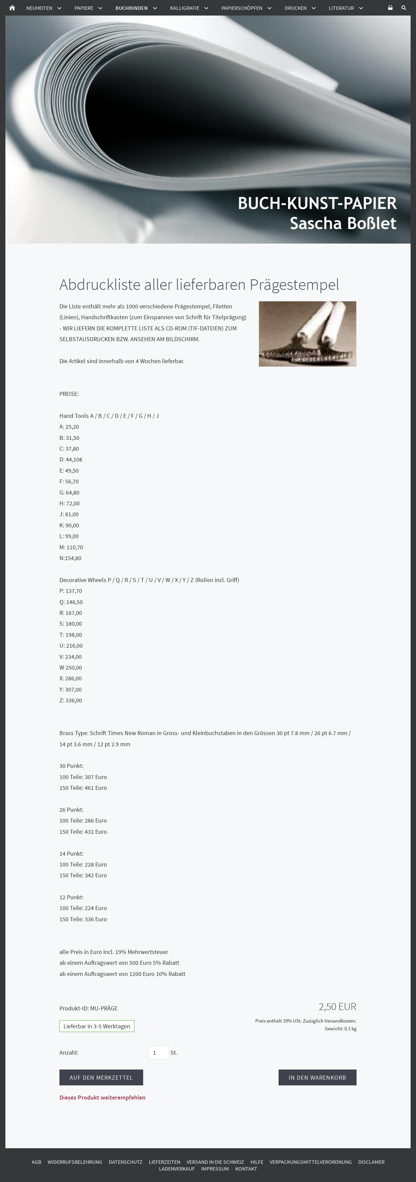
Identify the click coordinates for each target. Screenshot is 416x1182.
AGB (36, 1161)
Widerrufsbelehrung (75, 1161)
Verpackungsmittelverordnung (311, 1161)
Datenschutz (125, 1161)
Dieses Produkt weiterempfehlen (102, 1097)
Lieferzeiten (164, 1161)
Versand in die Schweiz (215, 1161)
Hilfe (257, 1161)
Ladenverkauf (177, 1168)
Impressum (215, 1168)
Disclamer (371, 1161)
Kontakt (246, 1168)
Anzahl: (68, 1052)
